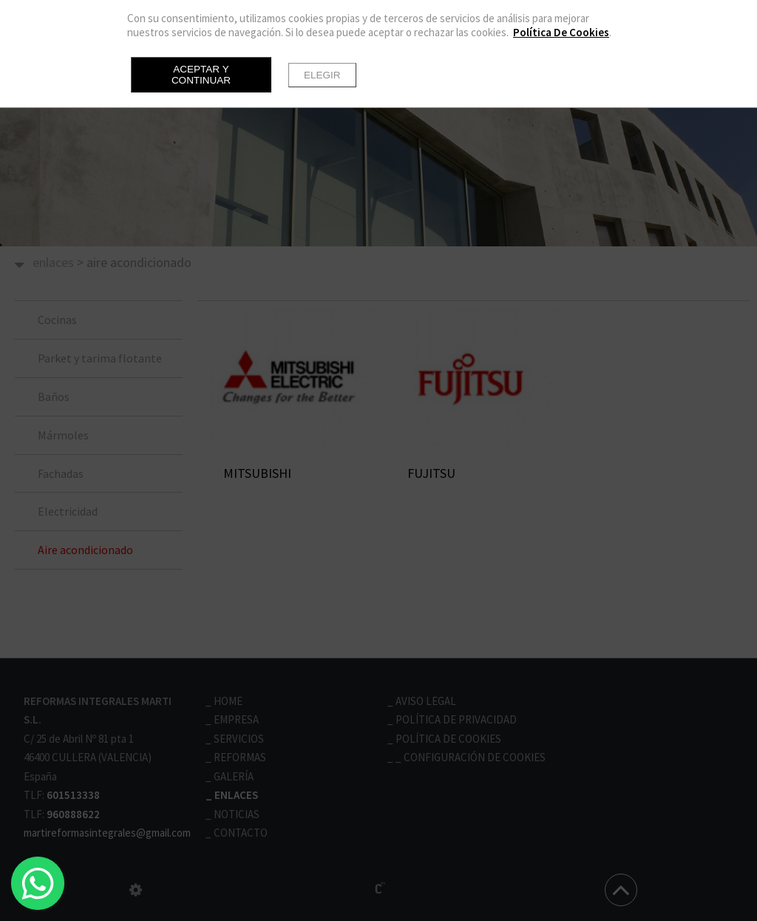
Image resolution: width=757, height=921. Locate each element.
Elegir (322, 75)
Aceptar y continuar (201, 75)
